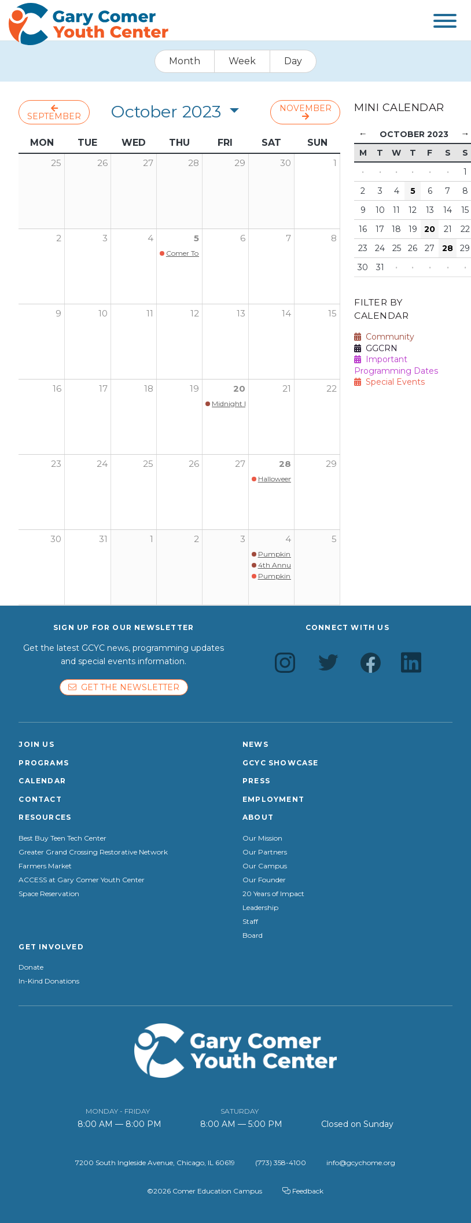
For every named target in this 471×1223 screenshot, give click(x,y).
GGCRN (376, 348)
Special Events (389, 382)
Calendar (42, 780)
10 (103, 313)
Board (252, 935)
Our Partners (264, 852)
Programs (44, 762)
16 (57, 388)
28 (285, 463)
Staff (250, 922)
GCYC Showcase (280, 762)
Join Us (36, 744)
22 (331, 388)
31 (103, 538)
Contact (40, 799)
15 (332, 313)
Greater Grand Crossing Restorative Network (93, 852)
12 (194, 313)
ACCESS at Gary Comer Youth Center (82, 880)
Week (242, 61)
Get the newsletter (123, 687)
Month (184, 61)
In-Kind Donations (49, 981)
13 (241, 313)
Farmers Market (45, 866)
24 (102, 463)
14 (286, 313)
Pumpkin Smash (286, 554)
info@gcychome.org (360, 1162)
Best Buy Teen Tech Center (62, 838)
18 (148, 388)
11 (149, 313)
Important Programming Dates (396, 365)
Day (293, 61)
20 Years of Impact (273, 894)
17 (103, 388)
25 (148, 463)
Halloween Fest (283, 478)
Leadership (260, 908)
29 (331, 463)
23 (56, 463)
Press (256, 780)
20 (239, 388)
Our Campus (264, 866)
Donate (31, 967)
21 (286, 388)
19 (194, 388)
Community (384, 336)
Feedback (302, 1191)
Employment (273, 799)
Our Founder (264, 880)
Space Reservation (49, 894)
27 (240, 463)
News (255, 744)
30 (55, 538)
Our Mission (262, 838)
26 (194, 463)
